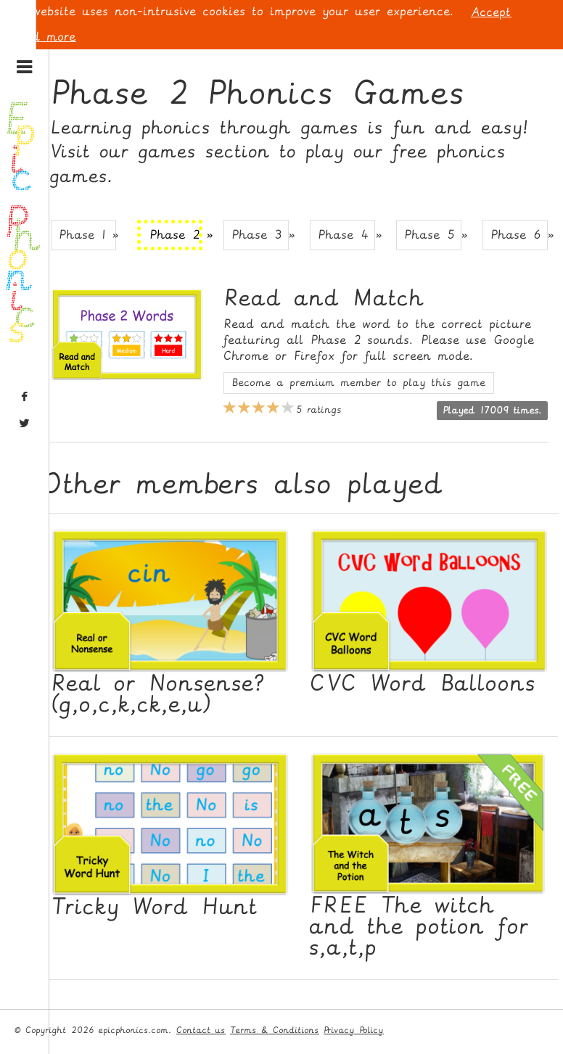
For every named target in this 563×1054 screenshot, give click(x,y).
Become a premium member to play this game (358, 383)
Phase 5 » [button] (433, 234)
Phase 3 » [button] (260, 234)
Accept (491, 12)
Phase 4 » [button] (347, 234)
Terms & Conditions (274, 1030)
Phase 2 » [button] (176, 234)
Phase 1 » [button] (88, 234)
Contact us (201, 1030)
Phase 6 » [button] (519, 234)
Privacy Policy (354, 1030)
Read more (42, 36)
